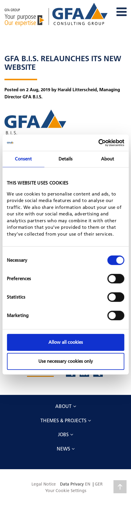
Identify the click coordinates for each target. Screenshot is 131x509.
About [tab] (107, 159)
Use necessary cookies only (65, 361)
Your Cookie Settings (65, 490)
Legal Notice (43, 484)
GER (99, 484)
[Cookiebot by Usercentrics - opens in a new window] (98, 142)
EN (87, 484)
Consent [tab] (23, 159)
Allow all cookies (65, 342)
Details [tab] (66, 159)
